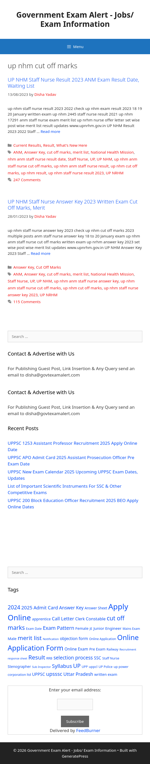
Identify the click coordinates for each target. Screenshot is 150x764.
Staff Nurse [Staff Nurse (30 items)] (110, 658)
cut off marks (59, 152)
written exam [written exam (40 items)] (105, 674)
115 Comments (27, 301)
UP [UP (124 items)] (77, 665)
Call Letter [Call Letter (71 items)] (63, 618)
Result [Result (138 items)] (36, 657)
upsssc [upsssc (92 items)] (54, 673)
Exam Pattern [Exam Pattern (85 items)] (58, 627)
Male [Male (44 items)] (12, 638)
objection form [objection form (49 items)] (74, 638)
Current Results (27, 145)
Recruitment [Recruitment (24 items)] (128, 649)
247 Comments (27, 179)
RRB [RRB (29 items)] (49, 658)
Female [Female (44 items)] (81, 628)
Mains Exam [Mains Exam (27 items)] (131, 628)
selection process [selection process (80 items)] (73, 657)
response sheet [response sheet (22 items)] (17, 658)
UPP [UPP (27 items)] (85, 667)
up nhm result (33, 172)
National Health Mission (112, 152)
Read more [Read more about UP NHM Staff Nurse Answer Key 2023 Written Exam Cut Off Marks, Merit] (40, 253)
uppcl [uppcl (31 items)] (93, 666)
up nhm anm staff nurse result (81, 165)
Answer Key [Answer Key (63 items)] (71, 608)
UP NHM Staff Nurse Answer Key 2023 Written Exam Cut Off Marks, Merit (72, 204)
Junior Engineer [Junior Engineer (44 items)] (107, 628)
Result (49, 145)
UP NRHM (114, 172)
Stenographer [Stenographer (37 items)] (19, 666)
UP (92, 159)
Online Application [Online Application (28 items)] (102, 639)
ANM (17, 152)
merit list (81, 152)
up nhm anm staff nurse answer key (86, 280)
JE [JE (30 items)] (91, 628)
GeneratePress (75, 756)
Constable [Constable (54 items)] (95, 619)
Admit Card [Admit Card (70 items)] (46, 608)
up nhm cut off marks (82, 287)
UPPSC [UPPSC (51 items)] (38, 674)
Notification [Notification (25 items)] (51, 639)
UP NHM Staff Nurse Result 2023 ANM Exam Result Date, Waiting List (73, 82)
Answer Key (34, 152)
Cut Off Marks (48, 267)
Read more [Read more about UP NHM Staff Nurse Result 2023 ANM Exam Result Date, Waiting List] (50, 131)
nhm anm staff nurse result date (37, 159)
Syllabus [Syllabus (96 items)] (62, 665)
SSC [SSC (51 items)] (97, 658)
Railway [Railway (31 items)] (112, 649)
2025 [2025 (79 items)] (26, 607)
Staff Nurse (78, 159)
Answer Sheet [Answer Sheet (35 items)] (96, 608)
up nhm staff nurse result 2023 (76, 172)
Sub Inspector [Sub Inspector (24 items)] (41, 667)
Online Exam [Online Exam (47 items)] (76, 649)
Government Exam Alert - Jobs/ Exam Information (75, 19)
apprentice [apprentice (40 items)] (41, 619)
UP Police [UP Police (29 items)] (106, 667)
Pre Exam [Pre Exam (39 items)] (97, 649)
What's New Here (71, 145)
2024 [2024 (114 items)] (14, 607)
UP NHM (104, 159)
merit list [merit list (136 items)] (30, 638)
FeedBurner (88, 730)
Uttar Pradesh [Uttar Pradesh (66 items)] (78, 674)
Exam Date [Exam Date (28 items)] (34, 628)
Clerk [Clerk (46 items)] (80, 619)
